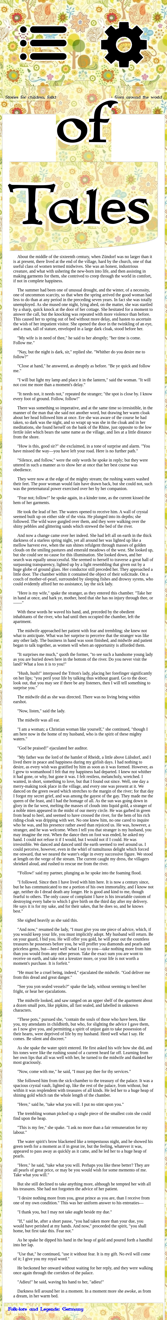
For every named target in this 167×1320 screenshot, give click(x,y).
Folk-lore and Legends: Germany (45, 1309)
